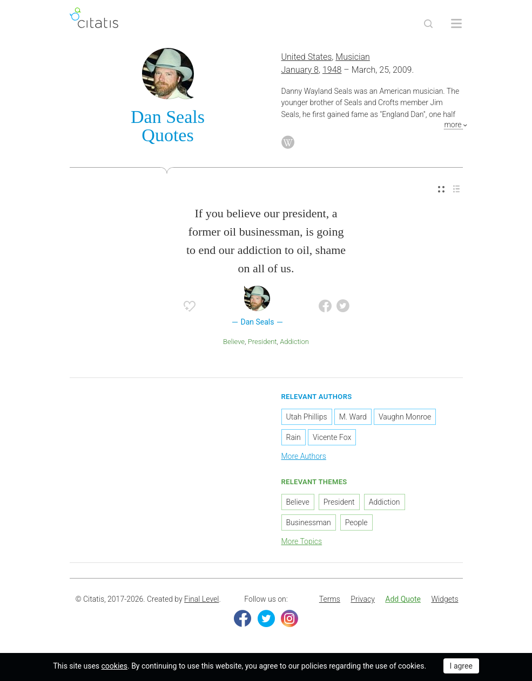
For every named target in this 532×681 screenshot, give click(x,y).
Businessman (308, 522)
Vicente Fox (332, 437)
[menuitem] (441, 189)
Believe (234, 342)
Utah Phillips (306, 416)
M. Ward (353, 416)
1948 (332, 70)
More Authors (303, 456)
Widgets (444, 599)
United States (306, 57)
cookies (114, 666)
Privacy (362, 599)
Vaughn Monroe (405, 416)
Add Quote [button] (403, 599)
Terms (329, 599)
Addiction (294, 342)
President (262, 342)
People (356, 522)
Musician (352, 57)
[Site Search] (428, 23)
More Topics (301, 541)
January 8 (300, 70)
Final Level (201, 599)
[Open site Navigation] (456, 23)
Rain (293, 437)
